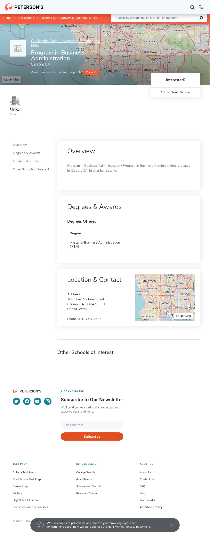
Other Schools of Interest (31, 169)
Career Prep (20, 486)
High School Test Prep (26, 500)
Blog (143, 493)
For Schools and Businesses (30, 507)
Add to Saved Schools (176, 92)
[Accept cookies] (168, 525)
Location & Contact (27, 161)
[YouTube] (37, 401)
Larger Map (11, 79)
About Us (146, 472)
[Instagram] (47, 401)
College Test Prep (23, 472)
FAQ (142, 486)
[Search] (192, 7)
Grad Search (84, 479)
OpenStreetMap (182, 26)
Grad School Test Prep (27, 479)
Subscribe (91, 436)
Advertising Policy (151, 507)
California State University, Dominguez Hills (68, 18)
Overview (20, 145)
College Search (85, 472)
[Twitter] (16, 401)
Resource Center (86, 493)
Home (7, 18)
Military (17, 493)
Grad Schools (25, 18)
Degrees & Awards (26, 153)
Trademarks (147, 500)
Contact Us (147, 479)
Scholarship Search (88, 486)
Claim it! (91, 72)
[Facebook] (27, 401)
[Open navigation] (201, 7)
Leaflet (162, 26)
